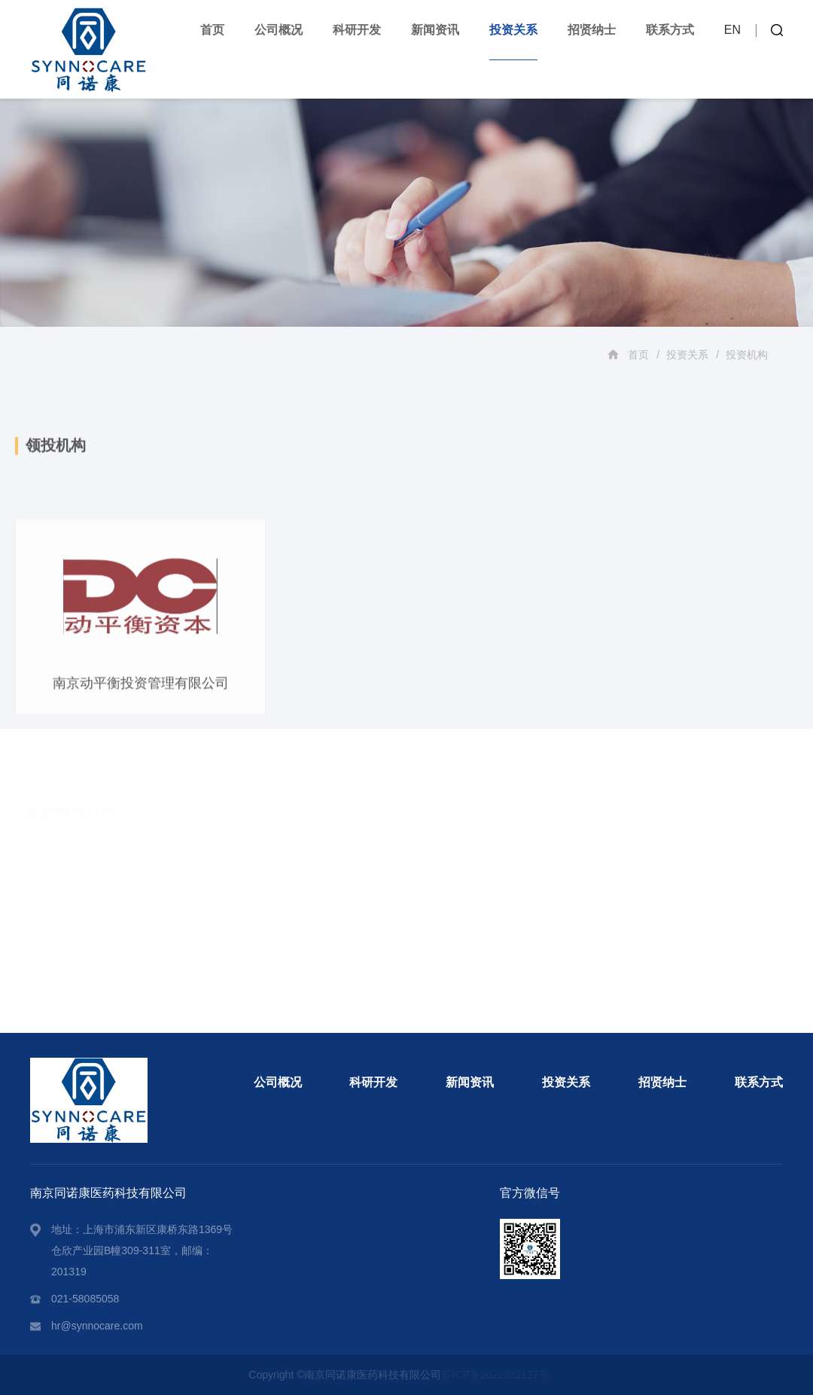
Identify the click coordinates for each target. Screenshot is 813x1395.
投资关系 (513, 29)
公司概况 (278, 29)
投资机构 (747, 355)
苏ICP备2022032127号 (495, 1375)
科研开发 (357, 29)
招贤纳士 (592, 29)
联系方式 (670, 29)
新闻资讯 (435, 29)
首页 (212, 29)
